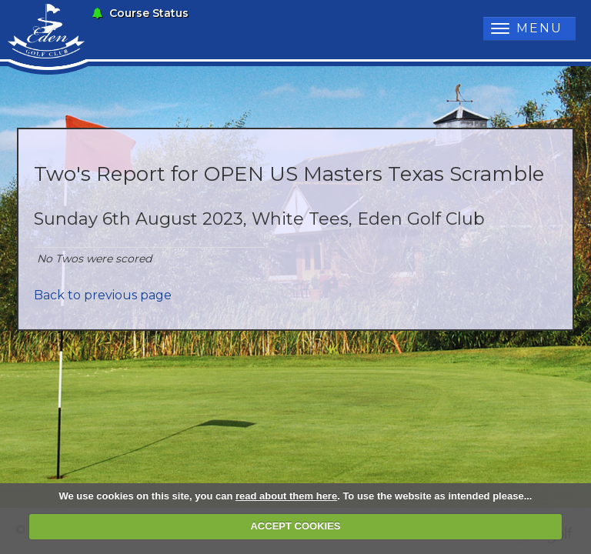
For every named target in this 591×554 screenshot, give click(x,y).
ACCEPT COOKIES (295, 526)
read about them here (286, 496)
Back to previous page (103, 295)
